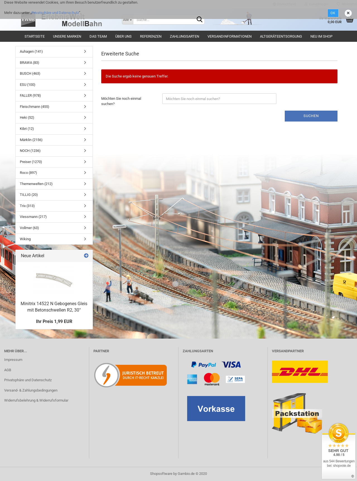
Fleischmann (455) (34, 107)
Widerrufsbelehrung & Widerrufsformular (36, 400)
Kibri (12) (27, 129)
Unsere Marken (67, 36)
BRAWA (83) (29, 62)
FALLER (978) (30, 95)
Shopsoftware (161, 474)
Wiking (25, 239)
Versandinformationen (230, 36)
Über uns (123, 36)
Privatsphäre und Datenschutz (55, 13)
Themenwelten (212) (36, 184)
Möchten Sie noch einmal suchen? (121, 101)
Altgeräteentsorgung (281, 36)
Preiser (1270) (31, 162)
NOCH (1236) (30, 151)
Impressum (13, 360)
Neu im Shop (321, 36)
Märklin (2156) (31, 140)
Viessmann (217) (33, 217)
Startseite (35, 36)
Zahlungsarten (184, 36)
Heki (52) (27, 117)
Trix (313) (27, 206)
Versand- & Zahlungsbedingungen (30, 390)
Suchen (311, 116)
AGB (7, 370)
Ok (333, 13)
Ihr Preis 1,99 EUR (54, 321)
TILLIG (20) (29, 195)
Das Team (98, 36)
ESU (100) (27, 84)
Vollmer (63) (29, 228)
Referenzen (150, 36)
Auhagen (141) (31, 51)
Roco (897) (28, 173)
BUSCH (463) (30, 73)
